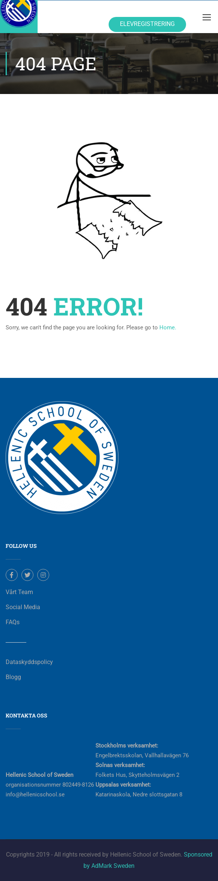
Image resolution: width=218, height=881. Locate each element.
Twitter (27, 575)
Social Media (23, 607)
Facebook (12, 575)
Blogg (13, 677)
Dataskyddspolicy (29, 662)
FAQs (13, 622)
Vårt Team (19, 592)
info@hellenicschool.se (35, 794)
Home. (167, 327)
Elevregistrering (147, 23)
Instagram (43, 575)
